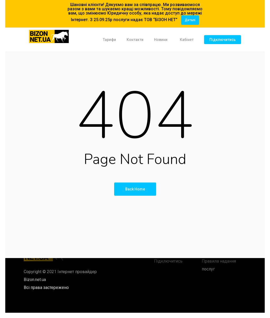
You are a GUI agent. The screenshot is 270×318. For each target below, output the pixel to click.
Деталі (190, 20)
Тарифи (109, 39)
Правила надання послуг (219, 265)
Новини (160, 39)
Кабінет (187, 39)
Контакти (135, 39)
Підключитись (222, 39)
